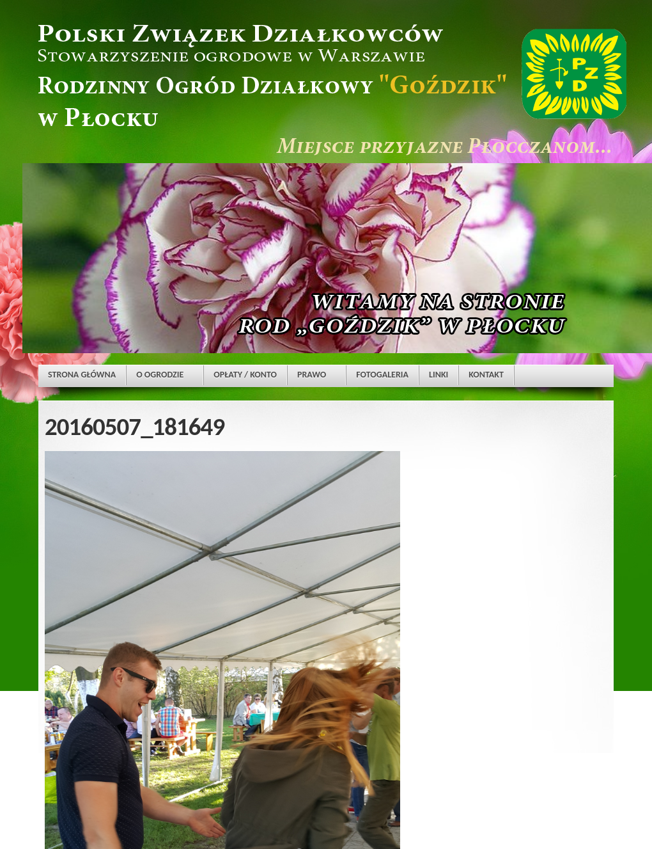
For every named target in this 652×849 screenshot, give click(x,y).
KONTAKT (486, 374)
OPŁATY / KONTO (245, 374)
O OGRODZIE (159, 374)
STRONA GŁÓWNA (82, 374)
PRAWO (311, 374)
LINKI (438, 374)
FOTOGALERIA (382, 374)
